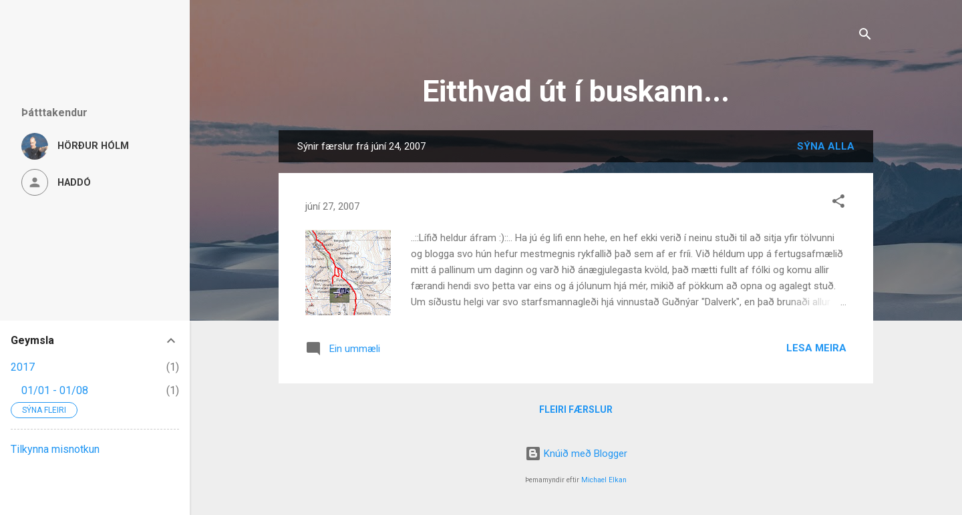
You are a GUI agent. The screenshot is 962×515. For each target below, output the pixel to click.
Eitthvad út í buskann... (576, 91)
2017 (23, 367)
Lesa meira (816, 348)
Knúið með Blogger (576, 454)
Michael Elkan (604, 480)
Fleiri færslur (576, 409)
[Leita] (865, 36)
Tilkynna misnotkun (55, 449)
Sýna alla (825, 146)
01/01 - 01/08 (54, 390)
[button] (838, 203)
